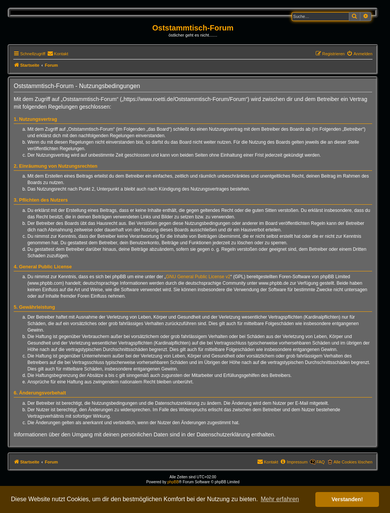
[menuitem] (57, 53)
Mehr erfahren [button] (280, 499)
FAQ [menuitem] (320, 462)
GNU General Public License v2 (198, 276)
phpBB (173, 482)
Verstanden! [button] (347, 499)
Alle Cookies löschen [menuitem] (353, 462)
